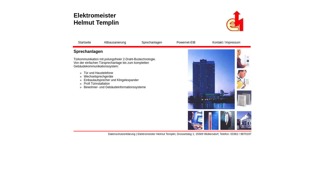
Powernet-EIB (186, 42)
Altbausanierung (115, 42)
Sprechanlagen (152, 42)
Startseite (84, 42)
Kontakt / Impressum (226, 42)
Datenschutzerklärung (121, 133)
